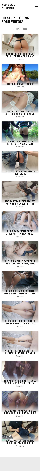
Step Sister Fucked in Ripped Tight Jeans (20, 172)
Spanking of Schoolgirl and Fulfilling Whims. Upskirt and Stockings (20, 114)
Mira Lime (20, 59)
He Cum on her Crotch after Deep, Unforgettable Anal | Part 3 (20, 293)
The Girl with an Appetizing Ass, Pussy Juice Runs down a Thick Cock (20, 413)
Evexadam (20, 236)
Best (25, 29)
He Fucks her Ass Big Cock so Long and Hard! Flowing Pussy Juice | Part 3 (20, 323)
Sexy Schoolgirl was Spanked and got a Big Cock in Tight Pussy (20, 204)
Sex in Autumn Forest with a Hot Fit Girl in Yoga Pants (20, 142)
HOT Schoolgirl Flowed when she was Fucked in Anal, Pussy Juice (20, 263)
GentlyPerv (20, 87)
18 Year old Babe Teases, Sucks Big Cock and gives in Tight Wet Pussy (20, 383)
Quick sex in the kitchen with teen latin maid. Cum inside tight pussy (20, 56)
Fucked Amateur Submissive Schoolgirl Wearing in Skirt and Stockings (20, 443)
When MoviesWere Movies (8, 6)
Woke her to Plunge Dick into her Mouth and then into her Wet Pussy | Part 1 (20, 353)
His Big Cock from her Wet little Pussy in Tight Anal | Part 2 (20, 234)
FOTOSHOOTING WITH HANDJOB (20, 84)
